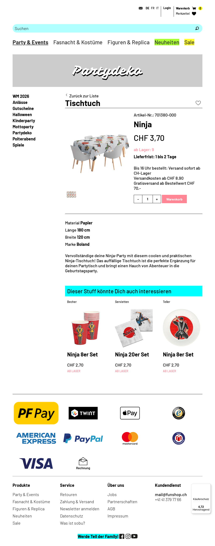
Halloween (22, 114)
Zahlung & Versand (77, 501)
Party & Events (30, 42)
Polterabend (24, 138)
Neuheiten (167, 42)
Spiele (18, 144)
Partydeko (22, 132)
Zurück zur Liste (84, 95)
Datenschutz (71, 515)
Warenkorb (174, 199)
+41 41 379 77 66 (168, 499)
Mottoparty (23, 126)
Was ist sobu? (72, 522)
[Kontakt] (139, 8)
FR (153, 8)
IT (157, 8)
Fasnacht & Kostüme (77, 42)
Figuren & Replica (128, 42)
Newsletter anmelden (79, 508)
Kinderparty (24, 120)
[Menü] (208, 486)
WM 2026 (21, 96)
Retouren (68, 494)
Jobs (112, 494)
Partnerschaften (122, 501)
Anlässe (20, 102)
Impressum (118, 515)
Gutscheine (23, 108)
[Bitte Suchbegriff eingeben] (102, 28)
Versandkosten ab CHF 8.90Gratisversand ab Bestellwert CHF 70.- (164, 183)
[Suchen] (197, 28)
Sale (189, 42)
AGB (111, 508)
